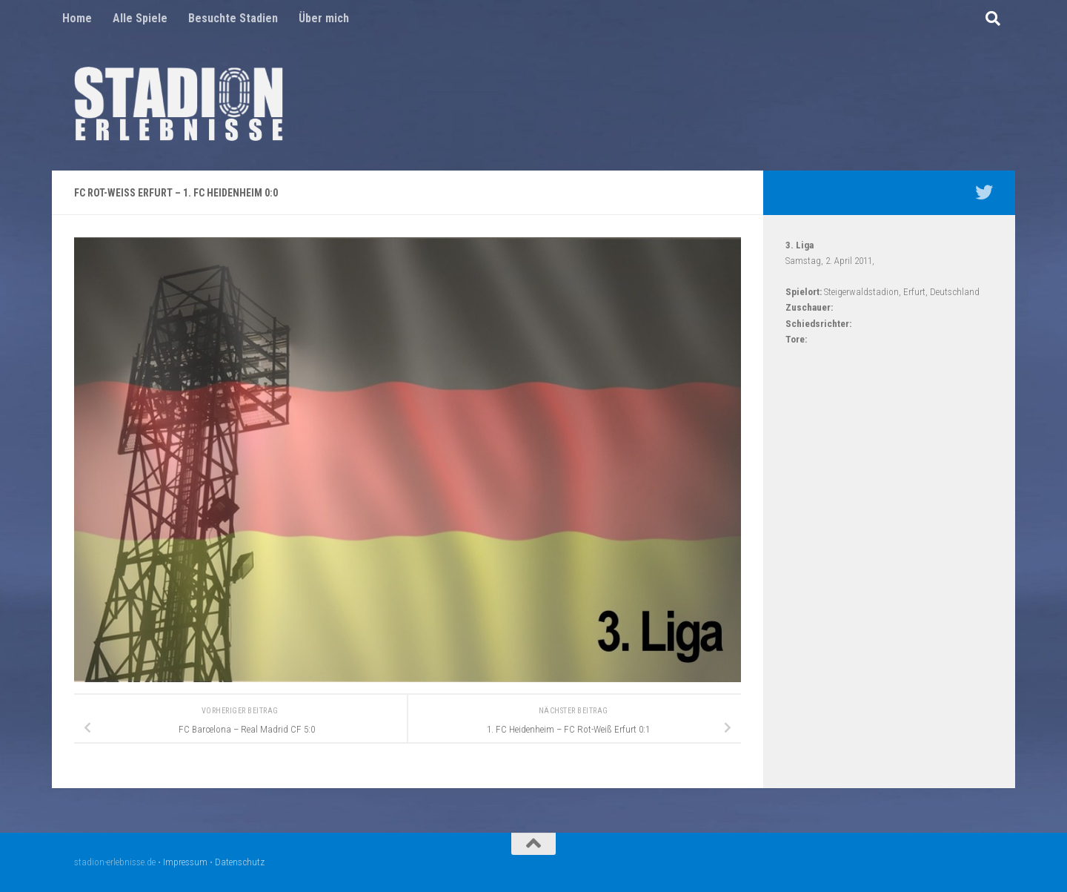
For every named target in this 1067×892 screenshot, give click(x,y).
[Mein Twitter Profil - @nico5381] (984, 192)
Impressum (185, 862)
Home (77, 18)
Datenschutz (240, 862)
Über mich (324, 18)
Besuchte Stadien (233, 18)
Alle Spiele (140, 18)
